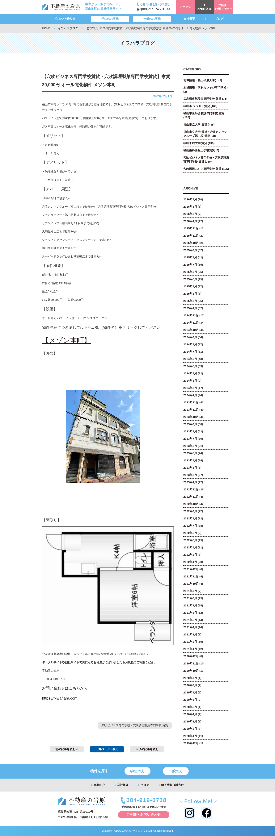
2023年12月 (191, 402)
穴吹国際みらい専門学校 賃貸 (206, 168)
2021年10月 (191, 583)
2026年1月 (190, 221)
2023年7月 (190, 438)
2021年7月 (190, 605)
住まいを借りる (65, 18)
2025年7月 (190, 264)
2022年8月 (190, 518)
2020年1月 (190, 736)
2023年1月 (190, 482)
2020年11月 (191, 663)
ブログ (219, 18)
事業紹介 (98, 785)
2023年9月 (190, 424)
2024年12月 (191, 315)
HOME (46, 28)
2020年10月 (191, 670)
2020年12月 (191, 656)
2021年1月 (190, 649)
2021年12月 (191, 569)
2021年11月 (191, 576)
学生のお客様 (110, 18)
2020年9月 (190, 678)
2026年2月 (190, 213)
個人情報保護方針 (171, 785)
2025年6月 (190, 271)
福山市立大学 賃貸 (198, 124)
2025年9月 (190, 250)
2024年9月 (190, 337)
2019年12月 (191, 743)
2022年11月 (191, 496)
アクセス (185, 7)
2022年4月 (190, 547)
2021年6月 (190, 612)
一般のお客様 (152, 18)
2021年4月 (190, 627)
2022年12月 (191, 489)
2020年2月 (190, 728)
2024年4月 (190, 373)
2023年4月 (190, 460)
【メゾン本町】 (66, 340)
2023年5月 (190, 453)
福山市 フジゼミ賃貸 (200, 106)
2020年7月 (190, 692)
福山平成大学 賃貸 (198, 143)
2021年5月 (190, 620)
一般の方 (175, 771)
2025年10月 (191, 242)
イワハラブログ (68, 28)
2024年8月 (190, 344)
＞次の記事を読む (147, 749)
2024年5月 (190, 366)
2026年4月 (190, 199)
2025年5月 (190, 279)
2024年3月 (190, 380)
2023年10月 (191, 416)
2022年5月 (190, 540)
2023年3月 (190, 467)
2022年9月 (190, 511)
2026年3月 (190, 206)
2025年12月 (191, 228)
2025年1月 (190, 308)
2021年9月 (190, 591)
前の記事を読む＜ (66, 749)
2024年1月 (190, 395)
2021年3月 (190, 634)
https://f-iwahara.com (59, 698)
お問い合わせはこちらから (65, 688)
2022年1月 (190, 562)
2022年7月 (190, 525)
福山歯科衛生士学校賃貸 (201, 150)
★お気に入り (204, 6)
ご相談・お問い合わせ (223, 6)
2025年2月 (190, 300)
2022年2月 (190, 554)
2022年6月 (190, 532)
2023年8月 (190, 431)
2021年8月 (190, 598)
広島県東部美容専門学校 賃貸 (205, 98)
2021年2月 (190, 641)
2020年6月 (190, 699)
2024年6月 (190, 358)
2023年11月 (191, 409)
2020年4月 (190, 714)
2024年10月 (191, 329)
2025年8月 (190, 257)
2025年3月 (190, 293)
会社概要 (189, 18)
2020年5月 (190, 707)
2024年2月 (190, 387)
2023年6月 (190, 445)
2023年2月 (190, 474)
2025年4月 (190, 286)
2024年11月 (191, 322)
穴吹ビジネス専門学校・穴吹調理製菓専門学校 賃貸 (134, 725)
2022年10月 (191, 503)
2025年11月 (191, 235)
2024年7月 (190, 351)
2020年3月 (190, 721)
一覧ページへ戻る (106, 749)
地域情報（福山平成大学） (202, 80)
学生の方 (137, 771)
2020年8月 (190, 685)
